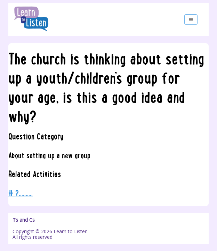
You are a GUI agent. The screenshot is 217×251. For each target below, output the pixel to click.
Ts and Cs (24, 220)
